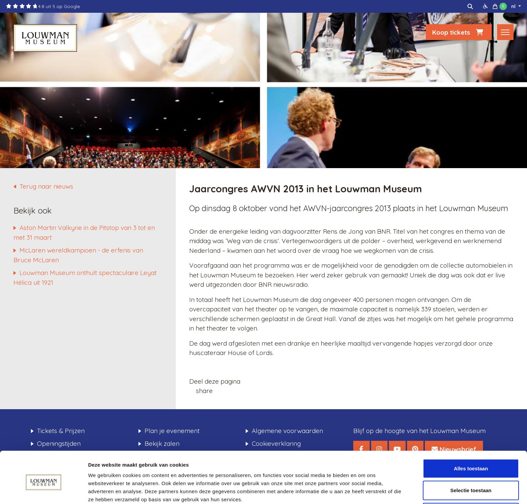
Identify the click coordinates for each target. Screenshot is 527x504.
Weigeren (470, 482)
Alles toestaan (471, 438)
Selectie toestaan (471, 460)
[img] (470, 6)
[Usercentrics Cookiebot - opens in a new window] (43, 491)
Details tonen (363, 491)
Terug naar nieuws (46, 186)
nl (514, 6)
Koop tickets (458, 32)
